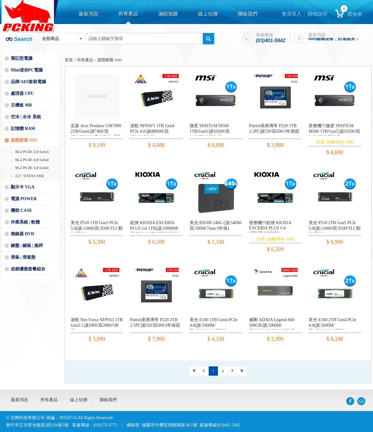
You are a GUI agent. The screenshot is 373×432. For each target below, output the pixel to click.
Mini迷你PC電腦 (27, 70)
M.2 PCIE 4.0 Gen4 (32, 159)
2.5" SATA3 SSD (29, 175)
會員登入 (291, 13)
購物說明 (317, 13)
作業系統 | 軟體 (25, 222)
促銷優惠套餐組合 (28, 269)
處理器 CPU (22, 93)
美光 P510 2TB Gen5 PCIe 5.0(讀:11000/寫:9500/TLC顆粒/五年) (335, 228)
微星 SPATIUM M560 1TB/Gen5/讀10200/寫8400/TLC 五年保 (210, 131)
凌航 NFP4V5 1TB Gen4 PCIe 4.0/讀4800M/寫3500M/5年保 (152, 131)
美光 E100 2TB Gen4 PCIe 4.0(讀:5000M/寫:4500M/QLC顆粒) (332, 325)
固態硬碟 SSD (24, 140)
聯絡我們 (247, 13)
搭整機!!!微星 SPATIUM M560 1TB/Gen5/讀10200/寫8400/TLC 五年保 (334, 131)
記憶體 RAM (23, 128)
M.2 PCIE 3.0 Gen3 (32, 151)
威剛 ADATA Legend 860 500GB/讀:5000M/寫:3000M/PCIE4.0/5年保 (272, 325)
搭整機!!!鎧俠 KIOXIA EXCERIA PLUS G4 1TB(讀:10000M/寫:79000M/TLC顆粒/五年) (273, 230)
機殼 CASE (21, 210)
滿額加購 (168, 13)
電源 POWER (24, 198)
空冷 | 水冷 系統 (26, 117)
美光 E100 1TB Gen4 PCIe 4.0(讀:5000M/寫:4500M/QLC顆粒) (213, 325)
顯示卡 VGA (23, 187)
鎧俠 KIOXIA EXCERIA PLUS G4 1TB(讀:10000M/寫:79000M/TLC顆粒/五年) (154, 228)
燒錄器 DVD (22, 234)
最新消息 (88, 13)
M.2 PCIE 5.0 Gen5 (32, 167)
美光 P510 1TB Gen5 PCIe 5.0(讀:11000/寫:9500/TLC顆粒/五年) (97, 228)
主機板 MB (21, 105)
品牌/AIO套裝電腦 (28, 81)
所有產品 (128, 13)
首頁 (69, 60)
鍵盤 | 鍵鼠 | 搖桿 (27, 245)
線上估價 (208, 13)
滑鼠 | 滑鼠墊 (23, 257)
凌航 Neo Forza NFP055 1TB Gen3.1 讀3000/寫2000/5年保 (97, 325)
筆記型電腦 (21, 58)
